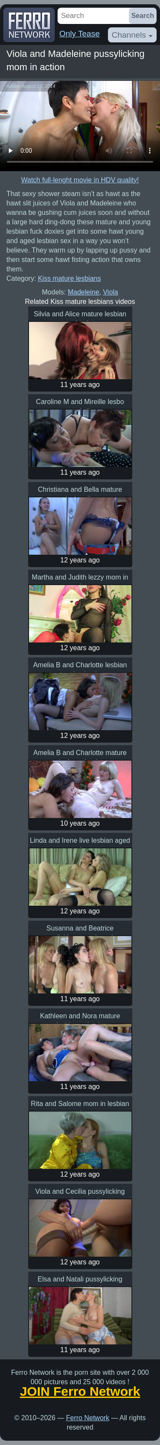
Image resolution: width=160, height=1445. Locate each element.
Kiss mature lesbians (69, 278)
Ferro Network (87, 1417)
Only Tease (79, 33)
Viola (110, 292)
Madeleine (83, 292)
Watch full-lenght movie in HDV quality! (80, 180)
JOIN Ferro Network (80, 1391)
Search (142, 15)
